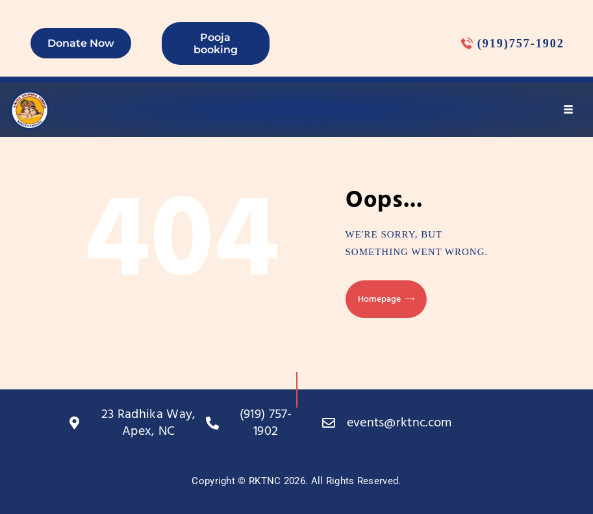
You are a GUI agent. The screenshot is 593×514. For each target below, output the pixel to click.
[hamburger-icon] (568, 110)
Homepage (379, 299)
